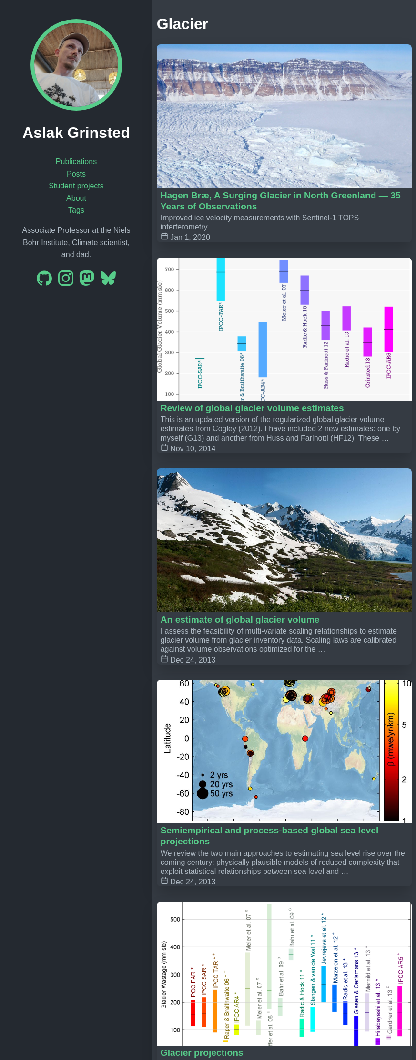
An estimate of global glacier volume (240, 619)
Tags (76, 210)
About (76, 198)
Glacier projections (202, 1053)
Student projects (76, 186)
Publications (76, 161)
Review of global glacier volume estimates (252, 408)
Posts (76, 174)
